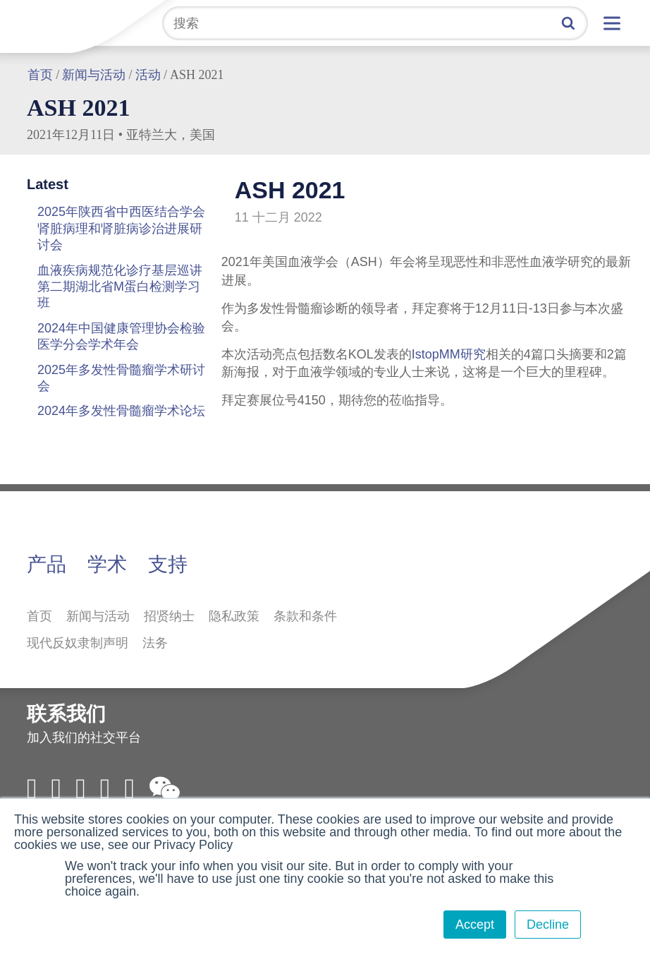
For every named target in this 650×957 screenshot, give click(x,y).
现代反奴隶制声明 (77, 643)
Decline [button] (548, 924)
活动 (148, 75)
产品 (46, 564)
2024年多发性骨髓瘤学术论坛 (121, 411)
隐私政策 (234, 616)
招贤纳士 (169, 616)
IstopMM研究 (449, 354)
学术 (107, 564)
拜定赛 (53, 22)
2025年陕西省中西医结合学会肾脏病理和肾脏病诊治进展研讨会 (121, 228)
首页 (40, 75)
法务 (155, 643)
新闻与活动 (93, 75)
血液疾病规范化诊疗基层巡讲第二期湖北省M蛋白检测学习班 (119, 287)
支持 (168, 564)
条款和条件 (305, 616)
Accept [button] (474, 924)
